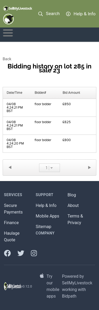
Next (89, 167)
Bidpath (69, 296)
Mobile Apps (47, 216)
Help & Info (46, 205)
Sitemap (43, 226)
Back (7, 59)
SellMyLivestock (77, 282)
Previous (9, 167)
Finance (11, 222)
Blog (72, 194)
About (73, 205)
